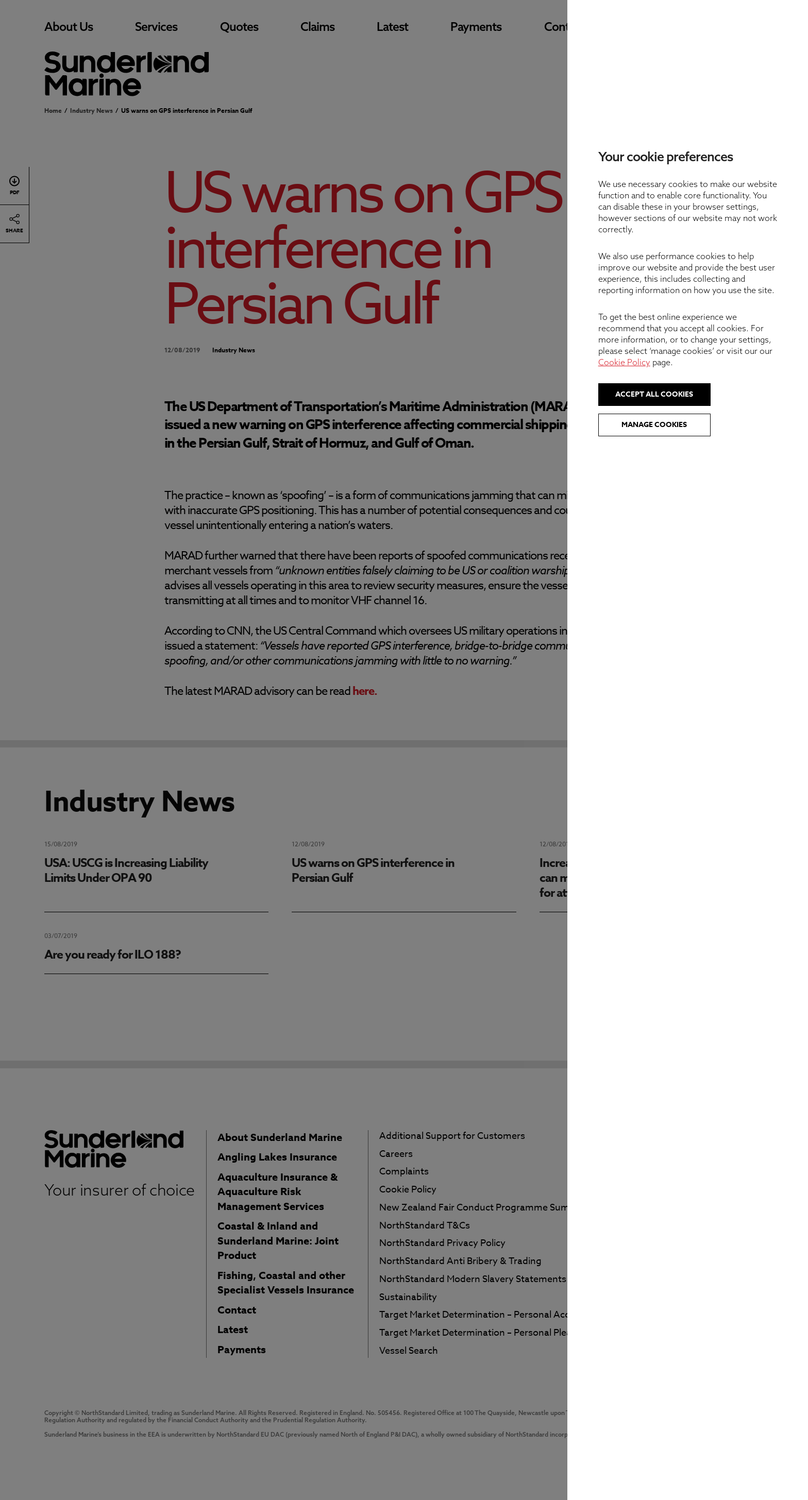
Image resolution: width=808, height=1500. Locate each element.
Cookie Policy (671, 362)
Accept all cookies (700, 394)
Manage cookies (700, 424)
